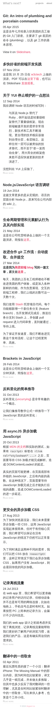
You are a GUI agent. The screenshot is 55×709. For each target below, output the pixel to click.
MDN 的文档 (18, 446)
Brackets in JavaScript (22, 358)
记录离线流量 (13, 583)
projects (39, 3)
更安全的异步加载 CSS (21, 510)
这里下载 (33, 78)
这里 (26, 239)
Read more (8, 173)
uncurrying (23, 399)
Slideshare (23, 52)
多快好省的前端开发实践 (22, 64)
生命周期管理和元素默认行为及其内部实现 (26, 222)
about (49, 3)
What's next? (12, 3)
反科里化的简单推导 (19, 389)
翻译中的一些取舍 (17, 656)
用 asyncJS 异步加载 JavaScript (20, 433)
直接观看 (27, 83)
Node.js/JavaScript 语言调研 (26, 185)
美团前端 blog (24, 267)
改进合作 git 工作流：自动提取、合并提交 (25, 254)
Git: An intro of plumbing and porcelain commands (27, 18)
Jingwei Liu (30, 706)
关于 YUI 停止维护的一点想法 (26, 95)
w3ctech (36, 74)
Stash (19, 304)
